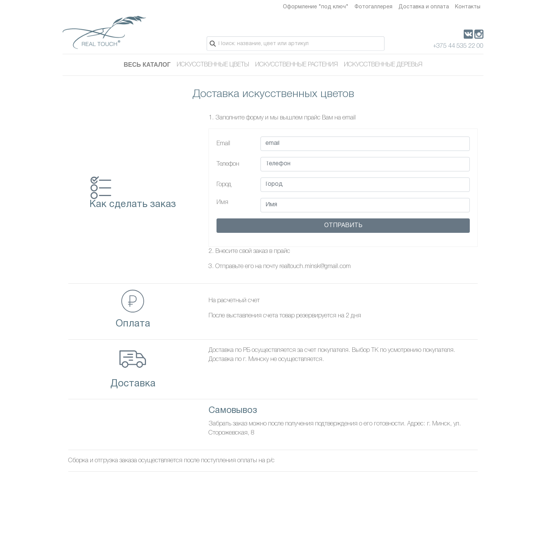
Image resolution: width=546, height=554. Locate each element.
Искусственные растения (296, 64)
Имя (222, 202)
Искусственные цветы (213, 64)
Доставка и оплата (424, 7)
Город (224, 184)
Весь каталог (147, 64)
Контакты (467, 7)
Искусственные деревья (383, 64)
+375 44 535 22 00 (458, 46)
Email (223, 143)
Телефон (228, 164)
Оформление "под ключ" (315, 7)
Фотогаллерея (373, 7)
